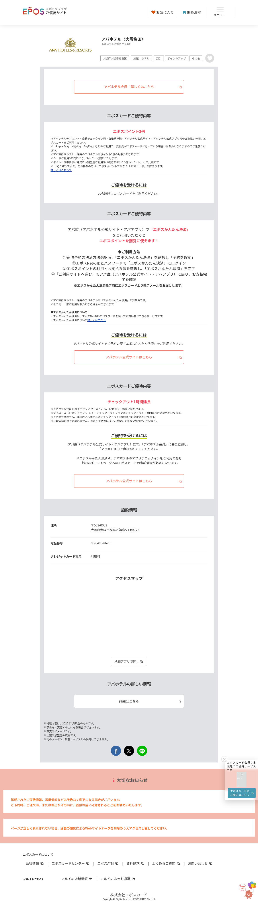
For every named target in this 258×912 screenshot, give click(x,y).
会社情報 (35, 863)
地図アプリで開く (129, 661)
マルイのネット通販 (117, 878)
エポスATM (108, 863)
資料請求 (135, 863)
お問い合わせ (200, 863)
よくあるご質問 (166, 863)
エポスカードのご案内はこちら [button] (242, 722)
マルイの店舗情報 (77, 878)
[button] (241, 708)
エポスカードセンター (70, 863)
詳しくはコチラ (96, 320)
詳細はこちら (151, 701)
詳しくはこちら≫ (61, 170)
